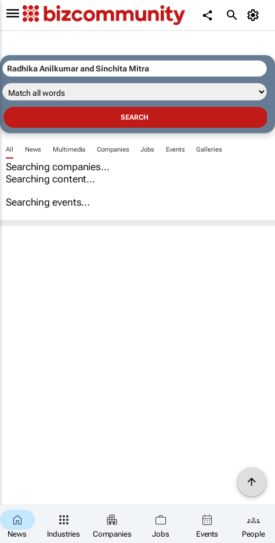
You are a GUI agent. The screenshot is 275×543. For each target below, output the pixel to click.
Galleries (209, 149)
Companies (113, 149)
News (33, 149)
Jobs (147, 149)
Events (175, 149)
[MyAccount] (255, 15)
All (9, 149)
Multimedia (69, 149)
